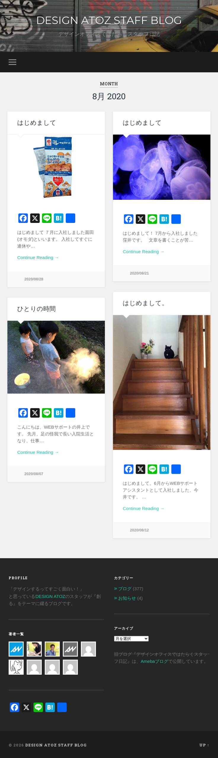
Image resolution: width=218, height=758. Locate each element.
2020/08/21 (139, 273)
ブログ (125, 587)
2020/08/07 (33, 474)
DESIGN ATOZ (50, 595)
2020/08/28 (33, 279)
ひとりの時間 (36, 308)
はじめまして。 (145, 302)
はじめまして (36, 122)
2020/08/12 (139, 530)
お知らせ (127, 597)
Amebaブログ (154, 660)
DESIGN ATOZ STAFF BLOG (109, 20)
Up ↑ (204, 744)
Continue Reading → (38, 257)
